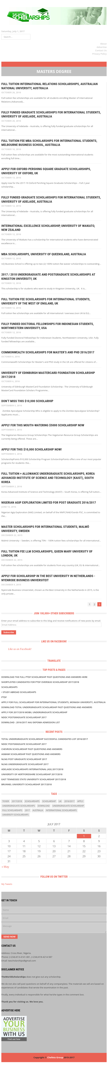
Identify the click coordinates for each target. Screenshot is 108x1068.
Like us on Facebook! (54, 641)
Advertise (102, 47)
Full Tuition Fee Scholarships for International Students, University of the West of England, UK (45, 301)
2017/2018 (17, 801)
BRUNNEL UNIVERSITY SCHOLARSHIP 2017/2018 (26, 784)
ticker (5, 801)
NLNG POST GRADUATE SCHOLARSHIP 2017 (24, 759)
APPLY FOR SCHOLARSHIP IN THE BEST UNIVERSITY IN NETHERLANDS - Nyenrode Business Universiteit (48, 578)
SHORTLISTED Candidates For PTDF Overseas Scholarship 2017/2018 (40, 682)
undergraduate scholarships (18, 805)
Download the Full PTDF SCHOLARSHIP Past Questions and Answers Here (44, 677)
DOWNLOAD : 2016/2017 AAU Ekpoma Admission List (30, 722)
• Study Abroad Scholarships (18, 692)
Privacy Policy (99, 53)
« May (5, 867)
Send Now (9, 936)
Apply (80, 801)
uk (60, 801)
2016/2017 (69, 801)
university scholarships (15, 814)
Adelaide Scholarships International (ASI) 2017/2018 (32, 769)
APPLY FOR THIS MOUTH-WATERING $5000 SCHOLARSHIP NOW (42, 425)
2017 (27, 810)
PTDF (4, 697)
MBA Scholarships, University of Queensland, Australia (43, 254)
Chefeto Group (55, 1057)
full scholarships (12, 810)
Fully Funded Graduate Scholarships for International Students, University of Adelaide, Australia (51, 114)
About (103, 43)
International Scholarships (61, 810)
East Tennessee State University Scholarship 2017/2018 (33, 779)
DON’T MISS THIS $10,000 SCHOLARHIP (27, 401)
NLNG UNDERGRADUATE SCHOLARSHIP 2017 (25, 764)
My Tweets (6, 884)
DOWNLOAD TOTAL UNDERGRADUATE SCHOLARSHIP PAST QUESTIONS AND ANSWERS (46, 707)
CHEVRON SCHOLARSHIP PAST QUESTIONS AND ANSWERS (31, 749)
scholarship (49, 801)
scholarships (32, 801)
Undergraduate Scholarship (68, 805)
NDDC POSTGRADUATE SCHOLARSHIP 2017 (23, 717)
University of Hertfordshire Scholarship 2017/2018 (31, 774)
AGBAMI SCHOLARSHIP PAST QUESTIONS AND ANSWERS (31, 754)
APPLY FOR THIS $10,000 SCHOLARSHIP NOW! (31, 449)
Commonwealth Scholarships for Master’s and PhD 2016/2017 (47, 352)
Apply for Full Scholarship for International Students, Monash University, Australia (53, 702)
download (44, 805)
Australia (38, 810)
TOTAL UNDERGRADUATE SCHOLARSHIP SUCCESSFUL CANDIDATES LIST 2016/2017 (44, 739)
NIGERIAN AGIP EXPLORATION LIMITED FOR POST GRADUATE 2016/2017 (48, 502)
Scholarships (9, 687)
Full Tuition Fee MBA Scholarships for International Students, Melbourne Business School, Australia (49, 143)
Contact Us (101, 50)
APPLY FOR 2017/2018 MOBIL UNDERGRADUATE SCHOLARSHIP (34, 712)
